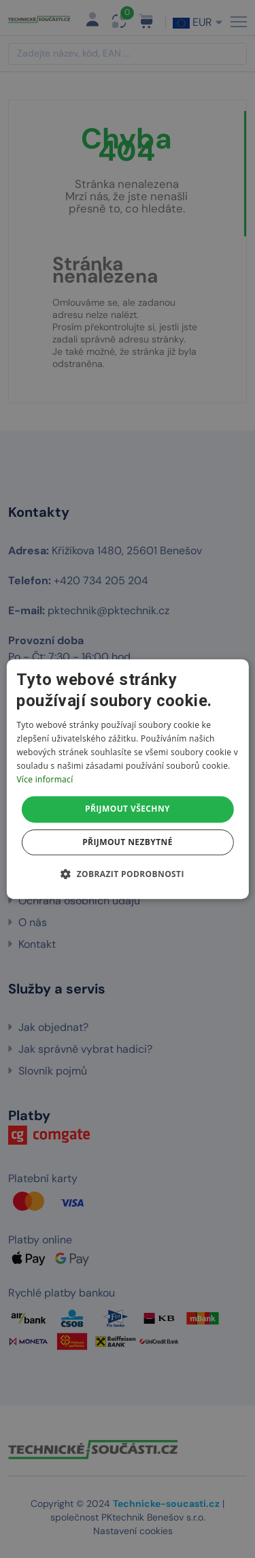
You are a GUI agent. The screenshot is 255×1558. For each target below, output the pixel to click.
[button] (127, 873)
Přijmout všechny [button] (127, 808)
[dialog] (127, 779)
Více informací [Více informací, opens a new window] (44, 779)
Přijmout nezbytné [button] (127, 842)
